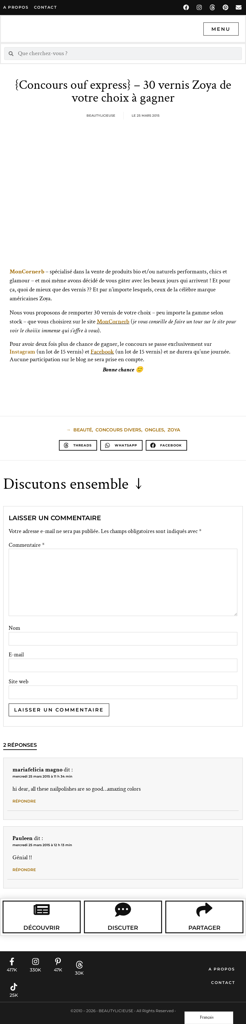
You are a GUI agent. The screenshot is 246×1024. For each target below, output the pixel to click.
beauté (82, 430)
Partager (204, 927)
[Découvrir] (42, 910)
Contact (223, 982)
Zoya (174, 430)
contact (45, 7)
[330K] (35, 961)
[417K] (12, 961)
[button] (78, 445)
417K (12, 970)
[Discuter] (123, 910)
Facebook (102, 352)
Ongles (154, 430)
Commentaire (27, 545)
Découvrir (41, 927)
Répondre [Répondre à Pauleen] (24, 869)
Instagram (22, 352)
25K (14, 995)
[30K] (79, 965)
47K (58, 970)
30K (79, 973)
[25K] (14, 987)
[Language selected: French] (208, 1018)
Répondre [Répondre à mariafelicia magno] (24, 801)
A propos (16, 7)
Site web (19, 682)
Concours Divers (118, 430)
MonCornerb (113, 322)
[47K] (58, 961)
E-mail (16, 655)
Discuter (123, 927)
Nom (14, 628)
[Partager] (204, 910)
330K (35, 970)
